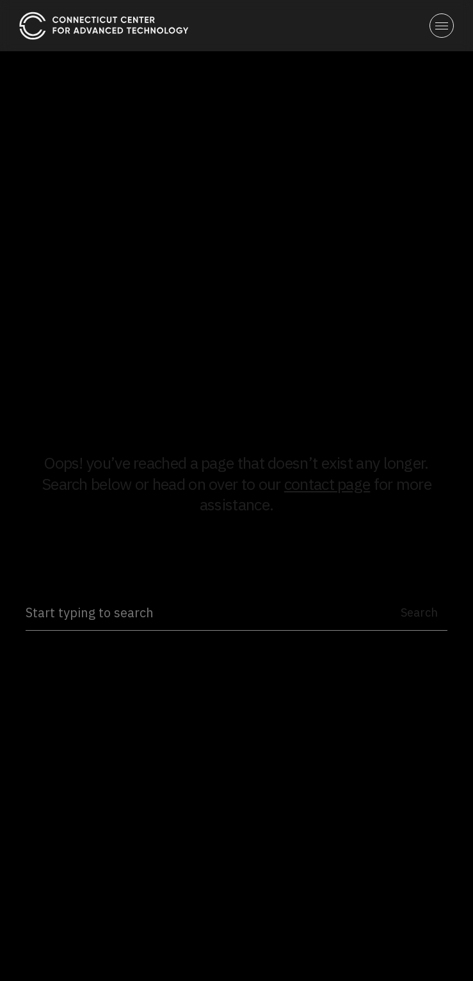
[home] (104, 25)
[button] (441, 25)
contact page (327, 483)
